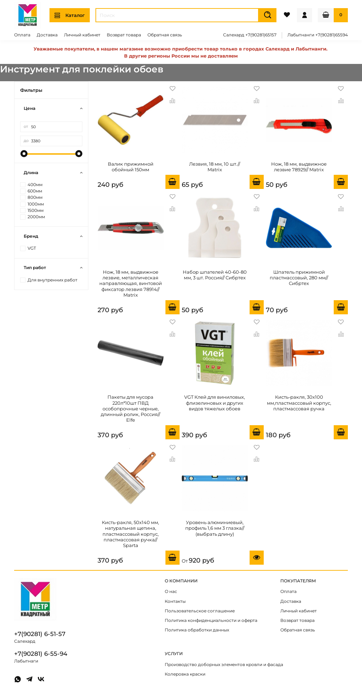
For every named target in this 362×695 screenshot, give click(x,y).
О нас (171, 591)
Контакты (175, 601)
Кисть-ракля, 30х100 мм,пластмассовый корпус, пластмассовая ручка (299, 402)
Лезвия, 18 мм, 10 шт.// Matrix (214, 166)
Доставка (47, 34)
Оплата (22, 34)
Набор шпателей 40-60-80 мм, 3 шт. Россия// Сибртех (215, 274)
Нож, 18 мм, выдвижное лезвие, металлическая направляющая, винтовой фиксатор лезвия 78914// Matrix (130, 283)
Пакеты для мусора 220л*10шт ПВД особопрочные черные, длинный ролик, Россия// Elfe (130, 408)
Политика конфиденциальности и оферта (211, 620)
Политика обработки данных (197, 630)
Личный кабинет (82, 34)
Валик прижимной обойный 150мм (130, 166)
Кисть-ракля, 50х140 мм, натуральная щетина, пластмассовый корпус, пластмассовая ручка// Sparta (130, 533)
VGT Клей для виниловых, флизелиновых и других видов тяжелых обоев (214, 402)
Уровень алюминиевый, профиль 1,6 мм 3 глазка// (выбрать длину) (214, 528)
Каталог (69, 15)
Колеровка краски (185, 674)
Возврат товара (124, 34)
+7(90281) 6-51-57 (39, 633)
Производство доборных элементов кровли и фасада (224, 664)
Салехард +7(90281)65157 (249, 34)
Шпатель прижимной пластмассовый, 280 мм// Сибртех (299, 277)
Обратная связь (164, 34)
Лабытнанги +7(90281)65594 (317, 34)
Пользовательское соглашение (200, 610)
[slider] (23, 153)
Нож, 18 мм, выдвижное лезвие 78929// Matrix (299, 166)
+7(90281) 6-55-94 (40, 653)
